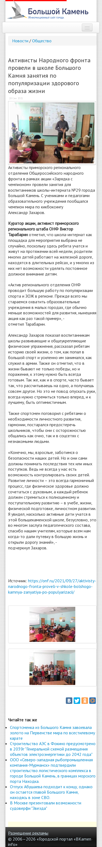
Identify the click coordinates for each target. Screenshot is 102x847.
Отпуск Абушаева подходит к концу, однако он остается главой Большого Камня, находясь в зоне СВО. (51, 792)
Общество (42, 40)
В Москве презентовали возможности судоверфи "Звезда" (45, 805)
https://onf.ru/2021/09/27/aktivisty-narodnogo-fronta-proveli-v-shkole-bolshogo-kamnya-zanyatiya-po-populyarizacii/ (52, 586)
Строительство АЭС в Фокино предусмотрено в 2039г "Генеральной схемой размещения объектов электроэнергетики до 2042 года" (53, 749)
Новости (20, 40)
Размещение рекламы (28, 833)
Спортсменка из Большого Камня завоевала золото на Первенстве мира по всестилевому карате (52, 733)
